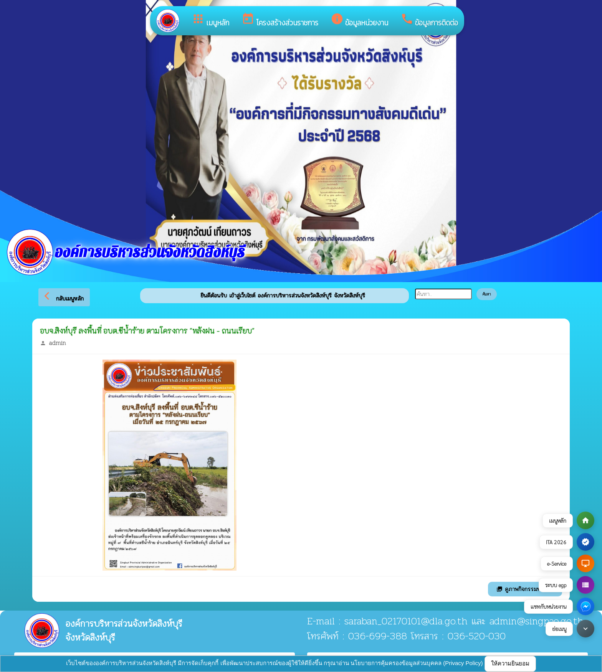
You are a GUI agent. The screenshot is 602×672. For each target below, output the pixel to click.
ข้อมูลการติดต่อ (429, 20)
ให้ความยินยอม (510, 663)
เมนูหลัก (210, 20)
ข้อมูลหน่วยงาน (359, 20)
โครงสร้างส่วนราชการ (279, 20)
